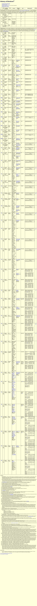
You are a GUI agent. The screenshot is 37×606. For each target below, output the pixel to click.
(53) (22, 405)
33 (31, 153)
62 (1, 431)
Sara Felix (13, 393)
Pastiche (17, 114)
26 (35, 193)
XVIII (1, 97)
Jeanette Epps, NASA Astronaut (13, 411)
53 (1, 333)
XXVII (1, 134)
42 (1, 228)
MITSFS (35, 29)
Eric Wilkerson (13, 375)
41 (27, 287)
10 (35, 40)
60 (1, 404)
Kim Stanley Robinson (13, 373)
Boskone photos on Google (5, 6)
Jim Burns (13, 380)
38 (1, 198)
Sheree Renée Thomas (13, 385)
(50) (22, 381)
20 (35, 121)
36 (35, 307)
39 (1, 205)
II (1, 35)
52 (1, 323)
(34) (23, 299)
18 (35, 107)
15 (1, 84)
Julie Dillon (13, 383)
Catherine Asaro (13, 461)
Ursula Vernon (13, 390)
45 (27, 94)
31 (1, 152)
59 (35, 333)
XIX (1, 100)
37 (35, 323)
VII (1, 52)
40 (29, 353)
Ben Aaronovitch (13, 417)
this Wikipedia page (30, 516)
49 (1, 298)
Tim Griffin (13, 396)
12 (1, 74)
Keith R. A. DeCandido (14, 454)
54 (1, 341)
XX (1, 103)
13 (1, 78)
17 (1, 94)
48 (1, 290)
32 (1, 160)
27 (15, 140)
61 (1, 416)
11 (1, 70)
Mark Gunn (13, 386)
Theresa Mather (14, 433)
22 (35, 167)
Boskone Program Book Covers (6, 3)
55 (35, 168)
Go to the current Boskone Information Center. (6, 553)
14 (35, 74)
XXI (1, 107)
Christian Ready (13, 388)
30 (1, 147)
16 (35, 84)
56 (35, 213)
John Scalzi (13, 424)
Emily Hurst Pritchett (14, 418)
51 (1, 315)
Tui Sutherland (13, 408)
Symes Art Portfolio (17, 90)
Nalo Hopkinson (13, 404)
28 (13, 210)
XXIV (1, 121)
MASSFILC (11, 494)
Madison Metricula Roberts (14, 436)
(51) (22, 393)
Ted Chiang (13, 392)
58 (35, 298)
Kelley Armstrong (13, 434)
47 (35, 103)
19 (35, 112)
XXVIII (1, 138)
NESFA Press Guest (4, 4)
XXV (1, 125)
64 (1, 460)
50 (1, 307)
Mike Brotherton (14, 389)
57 (35, 229)
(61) (22, 432)
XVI (1, 89)
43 (35, 372)
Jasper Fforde (14, 431)
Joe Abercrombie (14, 382)
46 (35, 100)
